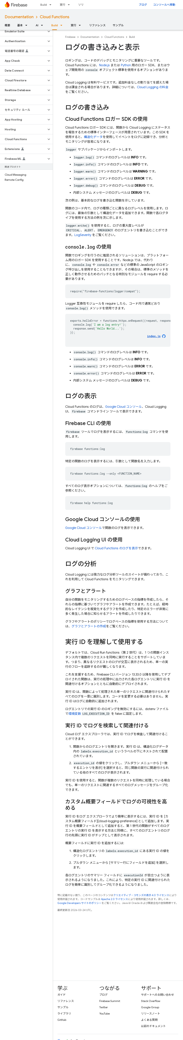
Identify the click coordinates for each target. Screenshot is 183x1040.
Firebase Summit (109, 1001)
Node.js (104, 65)
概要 (7, 25)
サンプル (118, 25)
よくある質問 (149, 1020)
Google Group (150, 1007)
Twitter (103, 1007)
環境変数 (74, 714)
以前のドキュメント (153, 1026)
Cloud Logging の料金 (153, 87)
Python (126, 65)
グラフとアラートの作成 (89, 626)
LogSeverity (82, 235)
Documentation (19, 17)
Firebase (70, 37)
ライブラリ (64, 1013)
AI (37, 25)
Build (43, 4)
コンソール (123, 407)
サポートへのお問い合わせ (157, 994)
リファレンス (97, 25)
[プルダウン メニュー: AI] (43, 25)
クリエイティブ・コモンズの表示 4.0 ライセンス (141, 895)
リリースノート (150, 1013)
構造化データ (93, 137)
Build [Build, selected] (54, 25)
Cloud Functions (54, 17)
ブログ (143, 4)
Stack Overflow (150, 1001)
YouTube (104, 1013)
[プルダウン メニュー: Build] (51, 4)
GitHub (61, 1020)
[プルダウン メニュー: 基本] (27, 25)
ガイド (61, 994)
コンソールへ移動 (164, 4)
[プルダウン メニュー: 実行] (70, 4)
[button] (23, 31)
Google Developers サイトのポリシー (79, 903)
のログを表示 (116, 548)
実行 (62, 4)
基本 (20, 25)
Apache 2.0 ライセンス (114, 899)
